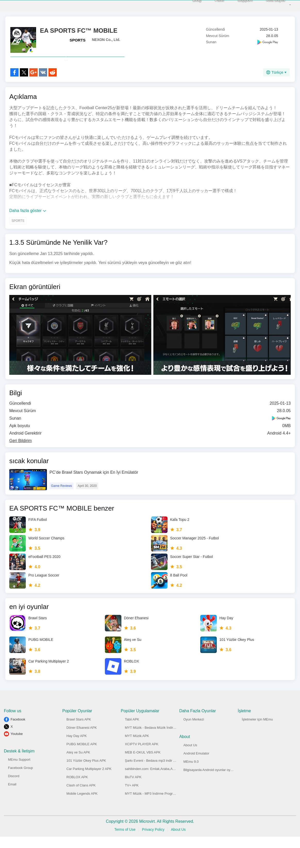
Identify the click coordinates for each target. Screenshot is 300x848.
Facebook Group (20, 779)
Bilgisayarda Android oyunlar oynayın (210, 781)
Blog (189, 5)
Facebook (18, 731)
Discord (13, 787)
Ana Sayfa (267, 5)
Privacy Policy (153, 841)
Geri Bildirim (20, 452)
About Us (190, 756)
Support (236, 5)
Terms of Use (124, 841)
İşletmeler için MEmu (257, 731)
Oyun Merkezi (193, 731)
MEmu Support (19, 771)
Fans (211, 5)
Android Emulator (196, 765)
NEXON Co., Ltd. (106, 40)
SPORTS (78, 40)
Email (12, 796)
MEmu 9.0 (190, 773)
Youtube (17, 745)
